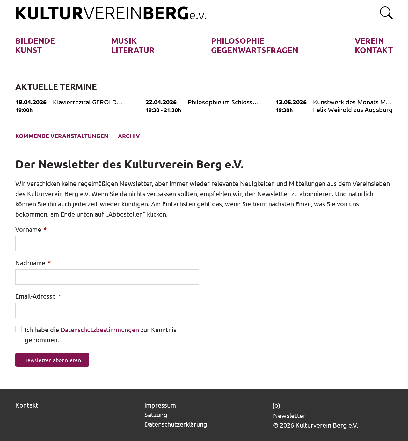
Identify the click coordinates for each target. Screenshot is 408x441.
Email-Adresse (38, 296)
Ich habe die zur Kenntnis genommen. (100, 334)
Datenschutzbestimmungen (100, 329)
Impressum (160, 405)
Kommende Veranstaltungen (61, 136)
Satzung (155, 414)
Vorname (30, 229)
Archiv (129, 136)
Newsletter (289, 415)
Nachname (32, 263)
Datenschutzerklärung (175, 424)
